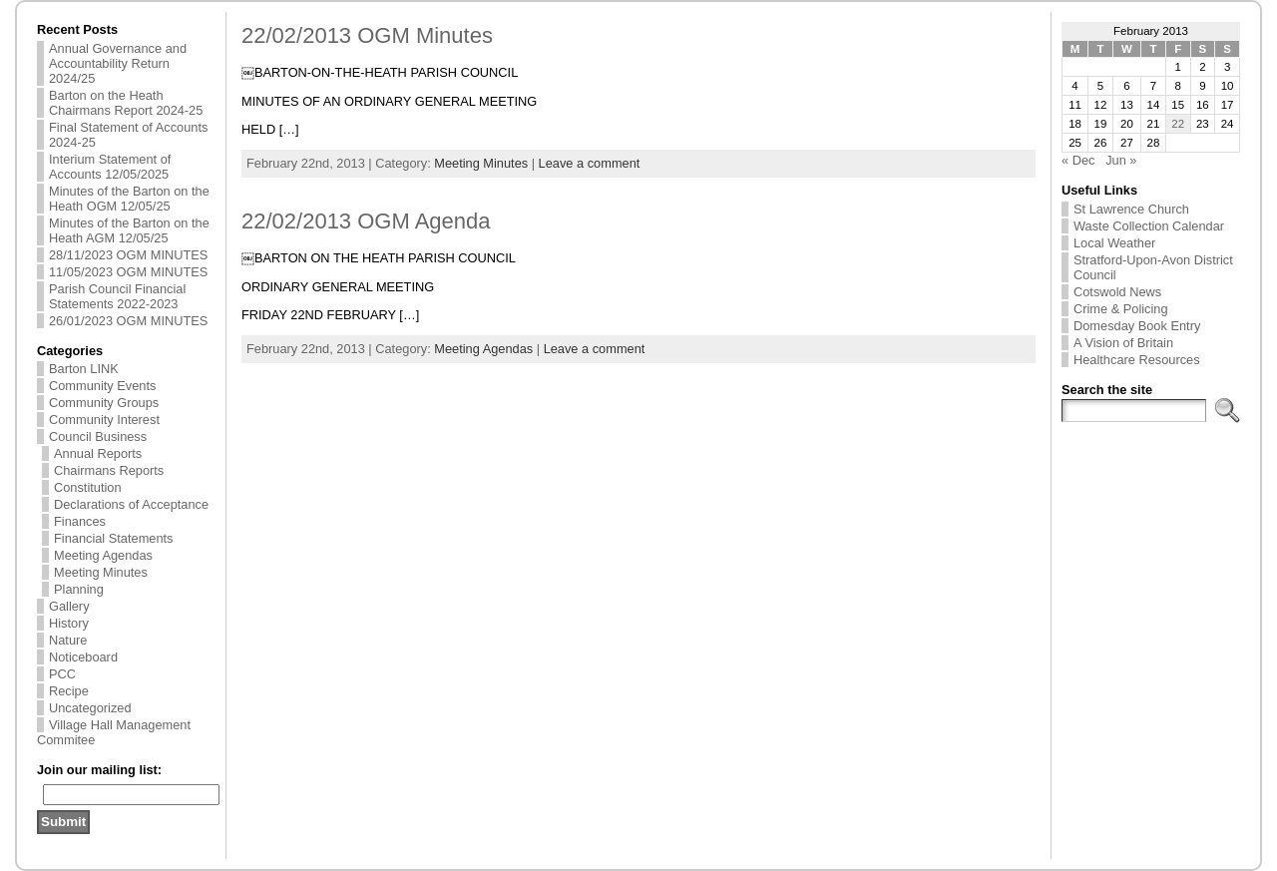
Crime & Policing (1120, 308)
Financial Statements (114, 538)
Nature (68, 640)
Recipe (69, 690)
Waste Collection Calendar (1148, 225)
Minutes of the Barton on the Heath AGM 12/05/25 (129, 230)
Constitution (88, 487)
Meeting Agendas (103, 555)
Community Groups (104, 402)
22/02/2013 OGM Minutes (367, 35)
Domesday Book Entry (1136, 325)
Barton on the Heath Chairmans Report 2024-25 (126, 103)
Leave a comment (589, 163)
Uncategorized (90, 707)
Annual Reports (98, 453)
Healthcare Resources (1136, 359)
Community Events (102, 385)
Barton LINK (84, 368)
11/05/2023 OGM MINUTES (128, 271)
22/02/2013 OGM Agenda (366, 221)
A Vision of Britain (1123, 342)
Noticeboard (83, 657)
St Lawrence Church (1131, 209)
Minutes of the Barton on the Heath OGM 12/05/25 (129, 199)
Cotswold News (1117, 291)
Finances (80, 521)
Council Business (98, 436)
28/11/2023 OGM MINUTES (128, 254)
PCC (62, 673)
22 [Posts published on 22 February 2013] (1177, 124)
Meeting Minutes (101, 572)
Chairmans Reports (109, 470)
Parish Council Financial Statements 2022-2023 (117, 296)
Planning (79, 589)
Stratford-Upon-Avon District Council (1153, 267)
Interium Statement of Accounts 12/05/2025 (110, 167)
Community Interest (104, 419)
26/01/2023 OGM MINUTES (128, 320)
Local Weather (1114, 242)
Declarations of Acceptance (131, 504)
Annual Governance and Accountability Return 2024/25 (118, 63)
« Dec (1078, 160)
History (69, 623)
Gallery (69, 606)
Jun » (1120, 160)
